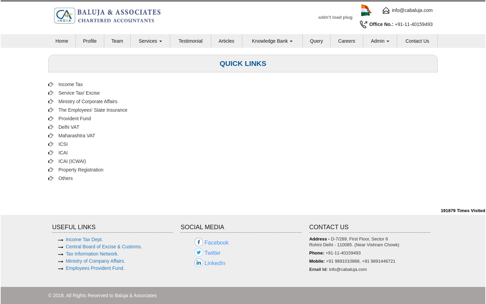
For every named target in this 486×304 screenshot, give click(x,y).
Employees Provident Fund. (95, 268)
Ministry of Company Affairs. (95, 261)
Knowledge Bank (272, 41)
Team (117, 41)
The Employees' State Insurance (92, 110)
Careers (346, 41)
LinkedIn (215, 263)
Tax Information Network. (92, 254)
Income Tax (70, 84)
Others (65, 178)
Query (316, 41)
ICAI (63, 152)
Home (61, 41)
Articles (226, 41)
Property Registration (81, 169)
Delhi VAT (68, 127)
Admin (380, 41)
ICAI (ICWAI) (72, 161)
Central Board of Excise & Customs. (104, 246)
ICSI (63, 144)
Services (150, 41)
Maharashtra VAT (76, 135)
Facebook (217, 243)
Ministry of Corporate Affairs (87, 101)
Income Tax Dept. (84, 239)
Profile (90, 41)
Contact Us (417, 41)
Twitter (213, 253)
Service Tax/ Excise (79, 93)
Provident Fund (74, 118)
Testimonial (191, 41)
